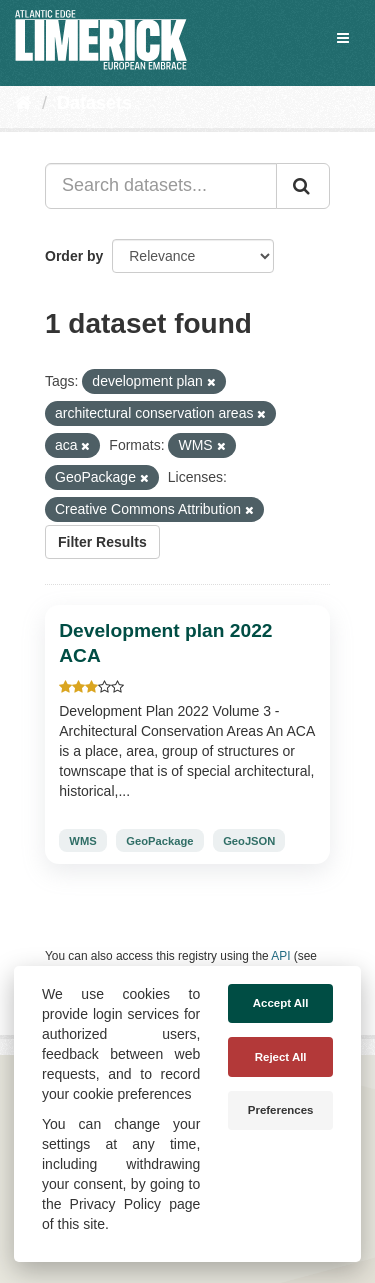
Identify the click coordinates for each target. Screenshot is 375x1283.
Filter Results (102, 542)
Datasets (94, 103)
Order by (74, 256)
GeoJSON (249, 841)
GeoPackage (159, 841)
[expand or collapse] (343, 38)
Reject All (281, 1057)
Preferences (281, 1110)
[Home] (23, 103)
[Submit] (303, 186)
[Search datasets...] (161, 186)
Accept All (281, 1003)
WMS (82, 841)
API (280, 956)
